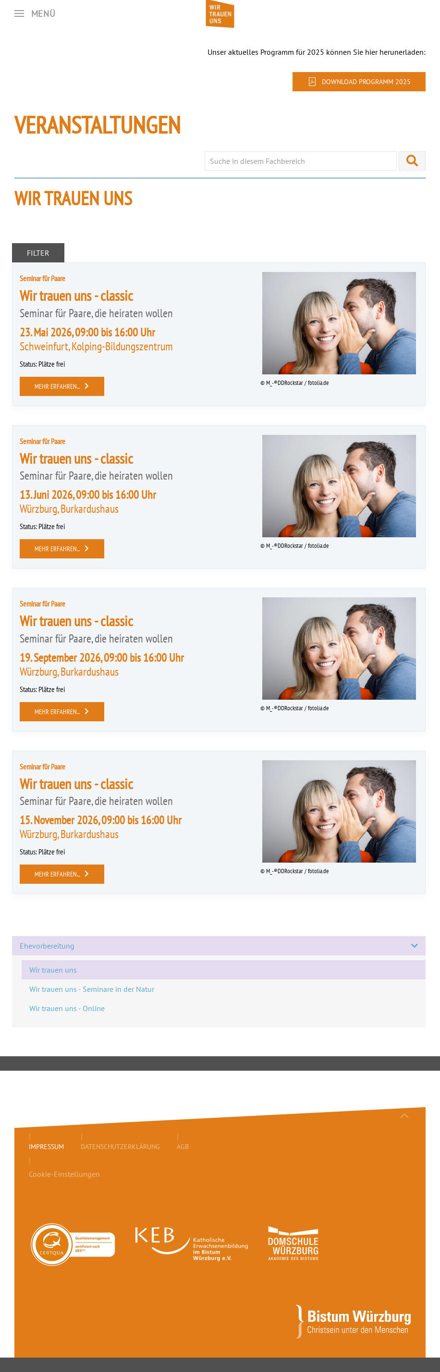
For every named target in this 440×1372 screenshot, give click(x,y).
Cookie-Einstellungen (64, 1174)
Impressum (46, 1146)
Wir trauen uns (53, 970)
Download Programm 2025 (359, 82)
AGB (183, 1146)
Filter (38, 253)
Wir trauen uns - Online (67, 1008)
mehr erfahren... (62, 386)
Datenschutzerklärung (120, 1146)
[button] (35, 13)
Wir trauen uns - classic (76, 295)
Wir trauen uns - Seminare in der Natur (91, 989)
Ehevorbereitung (219, 946)
